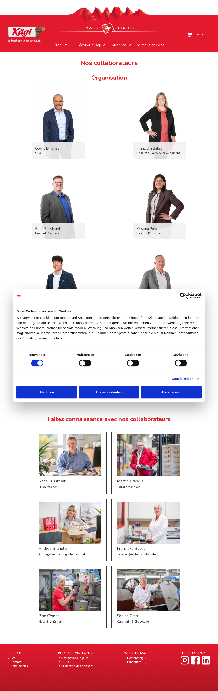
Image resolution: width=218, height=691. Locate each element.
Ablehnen (46, 392)
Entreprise (118, 45)
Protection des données (77, 666)
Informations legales (75, 658)
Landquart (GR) (137, 662)
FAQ (14, 658)
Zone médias (19, 666)
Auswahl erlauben (109, 392)
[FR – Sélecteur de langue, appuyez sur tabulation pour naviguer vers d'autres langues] (202, 34)
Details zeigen (182, 378)
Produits (60, 45)
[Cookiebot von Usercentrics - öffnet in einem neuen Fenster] (183, 295)
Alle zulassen (171, 392)
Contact (16, 662)
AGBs (65, 662)
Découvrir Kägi (88, 45)
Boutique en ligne (150, 45)
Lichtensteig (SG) (138, 658)
